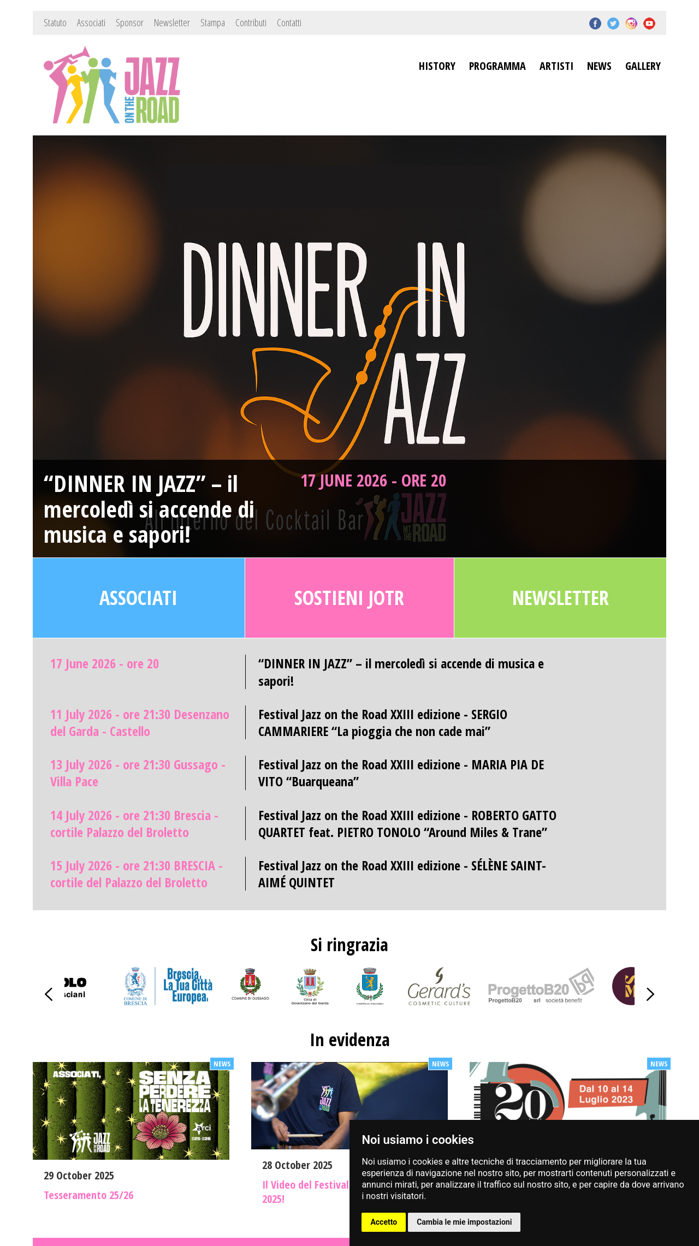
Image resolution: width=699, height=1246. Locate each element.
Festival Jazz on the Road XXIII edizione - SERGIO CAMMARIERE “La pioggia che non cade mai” (382, 722)
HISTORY (437, 65)
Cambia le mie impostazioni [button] (464, 1222)
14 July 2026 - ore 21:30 (134, 823)
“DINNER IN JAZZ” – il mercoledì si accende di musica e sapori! (149, 509)
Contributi (250, 22)
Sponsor (130, 22)
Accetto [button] (383, 1222)
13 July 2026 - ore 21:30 (138, 773)
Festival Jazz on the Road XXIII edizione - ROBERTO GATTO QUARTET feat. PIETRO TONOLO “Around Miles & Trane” (407, 823)
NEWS (599, 65)
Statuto (55, 22)
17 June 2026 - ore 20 (373, 480)
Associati (91, 22)
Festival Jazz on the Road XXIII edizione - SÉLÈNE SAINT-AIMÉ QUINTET (402, 874)
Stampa (212, 22)
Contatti (289, 22)
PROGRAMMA (497, 65)
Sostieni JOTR (349, 597)
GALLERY (643, 65)
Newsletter (172, 22)
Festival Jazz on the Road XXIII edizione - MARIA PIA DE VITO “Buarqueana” (401, 773)
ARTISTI (556, 65)
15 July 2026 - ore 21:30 (136, 874)
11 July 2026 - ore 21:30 (139, 722)
